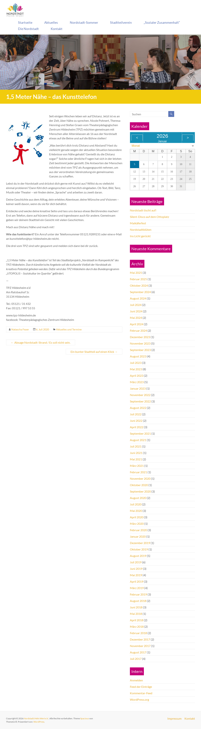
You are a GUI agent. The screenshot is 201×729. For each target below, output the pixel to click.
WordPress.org (139, 699)
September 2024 (140, 292)
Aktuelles (51, 22)
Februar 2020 (138, 530)
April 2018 (136, 620)
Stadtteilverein (121, 22)
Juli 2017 (135, 658)
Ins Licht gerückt (140, 236)
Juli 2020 (135, 504)
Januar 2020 (138, 536)
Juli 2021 (135, 446)
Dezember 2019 (140, 543)
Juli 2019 (135, 562)
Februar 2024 (138, 330)
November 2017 (140, 646)
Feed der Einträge (141, 686)
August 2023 (138, 356)
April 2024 (136, 324)
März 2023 (137, 382)
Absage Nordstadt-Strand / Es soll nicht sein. (40, 342)
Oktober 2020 (139, 485)
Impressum (174, 718)
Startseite (25, 22)
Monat (136, 145)
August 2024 (138, 298)
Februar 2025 (138, 279)
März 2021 (137, 465)
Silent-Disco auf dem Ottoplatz (149, 216)
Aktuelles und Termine (69, 329)
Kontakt (56, 29)
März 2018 (137, 626)
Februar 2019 (138, 594)
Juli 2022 (135, 414)
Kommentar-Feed (141, 693)
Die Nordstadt (28, 29)
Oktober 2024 (139, 285)
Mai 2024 (136, 317)
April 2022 (136, 427)
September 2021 (140, 433)
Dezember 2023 (140, 337)
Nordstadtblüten (140, 229)
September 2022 (140, 401)
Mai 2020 (136, 510)
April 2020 (136, 517)
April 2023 (136, 375)
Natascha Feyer (20, 329)
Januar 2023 (138, 388)
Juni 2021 (136, 452)
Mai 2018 (136, 613)
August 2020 (138, 498)
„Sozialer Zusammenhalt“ (162, 22)
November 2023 (140, 343)
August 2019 (138, 555)
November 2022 (140, 395)
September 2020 (140, 491)
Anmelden (136, 680)
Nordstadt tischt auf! (143, 210)
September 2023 (140, 350)
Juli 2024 (135, 304)
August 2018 (138, 601)
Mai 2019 (136, 575)
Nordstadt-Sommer (84, 22)
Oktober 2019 (139, 549)
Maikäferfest (138, 223)
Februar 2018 (138, 633)
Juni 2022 (136, 420)
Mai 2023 (136, 369)
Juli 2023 (135, 362)
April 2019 (136, 581)
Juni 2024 (136, 311)
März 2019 (137, 588)
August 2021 (138, 440)
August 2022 (138, 407)
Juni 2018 (136, 607)
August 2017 (138, 652)
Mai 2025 (136, 272)
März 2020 (137, 523)
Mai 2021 (136, 459)
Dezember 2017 (140, 639)
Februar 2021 (138, 472)
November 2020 (140, 478)
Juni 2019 (136, 568)
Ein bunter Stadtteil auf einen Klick (94, 351)
